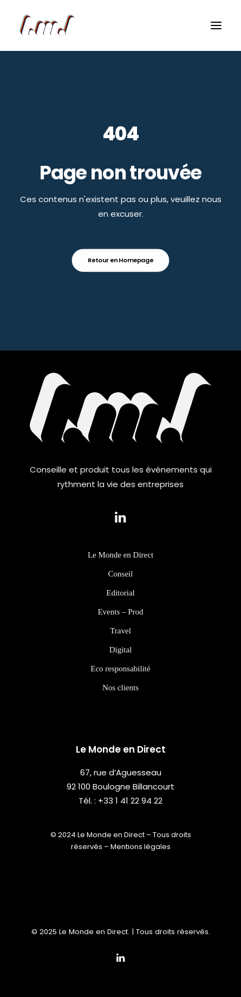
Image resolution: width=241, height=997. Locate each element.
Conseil (120, 585)
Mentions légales (140, 846)
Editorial (120, 604)
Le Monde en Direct (120, 566)
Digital (120, 661)
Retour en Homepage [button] (120, 260)
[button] (216, 25)
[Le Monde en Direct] (47, 25)
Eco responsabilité (120, 680)
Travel (120, 642)
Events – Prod (120, 623)
